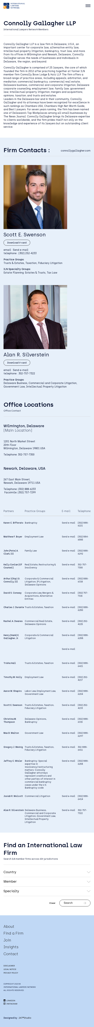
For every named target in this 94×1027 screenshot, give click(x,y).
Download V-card (17, 243)
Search (75, 902)
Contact (11, 954)
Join (7, 940)
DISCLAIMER (9, 966)
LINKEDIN (9, 1000)
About (9, 926)
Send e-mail (20, 249)
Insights (11, 947)
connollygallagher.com (75, 150)
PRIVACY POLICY (11, 973)
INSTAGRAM (10, 1004)
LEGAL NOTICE (10, 969)
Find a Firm (14, 933)
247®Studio (25, 1018)
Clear (52, 903)
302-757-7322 (27, 373)
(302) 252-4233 (28, 253)
